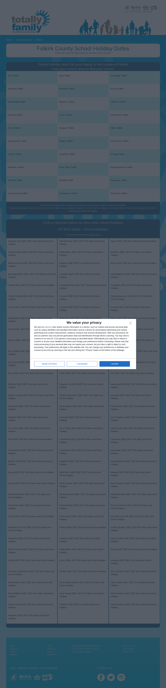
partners (48, 327)
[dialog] (83, 344)
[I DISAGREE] (131, 324)
